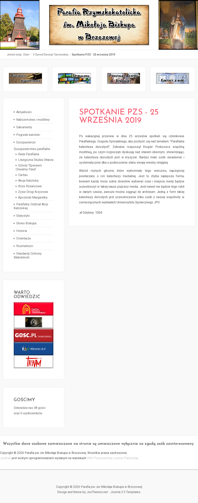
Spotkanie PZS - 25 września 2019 (119, 116)
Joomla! (5, 458)
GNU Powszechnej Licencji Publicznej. (113, 458)
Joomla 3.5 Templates (125, 492)
